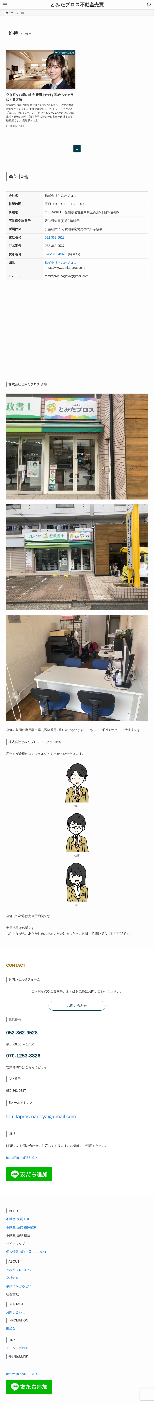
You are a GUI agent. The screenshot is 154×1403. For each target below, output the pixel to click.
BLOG (10, 1328)
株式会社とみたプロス (60, 262)
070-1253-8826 (55, 254)
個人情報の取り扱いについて (26, 1251)
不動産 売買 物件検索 (21, 1227)
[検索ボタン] (149, 4)
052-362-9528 (55, 237)
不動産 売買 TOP (18, 1219)
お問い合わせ (15, 1312)
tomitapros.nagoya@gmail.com (41, 1116)
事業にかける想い (18, 1286)
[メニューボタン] (4, 4)
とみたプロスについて (22, 1269)
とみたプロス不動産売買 (77, 4)
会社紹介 (12, 1278)
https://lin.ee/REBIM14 (22, 1157)
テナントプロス (17, 1348)
